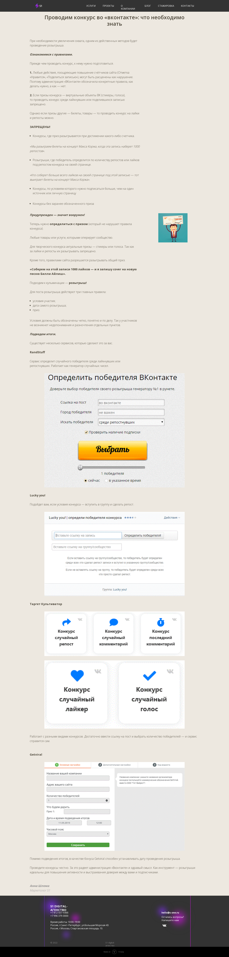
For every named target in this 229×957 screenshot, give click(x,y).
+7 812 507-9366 (59, 912)
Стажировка (166, 5)
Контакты (187, 5)
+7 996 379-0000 (59, 915)
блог (148, 5)
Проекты (108, 5)
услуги (91, 5)
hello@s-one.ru (170, 912)
